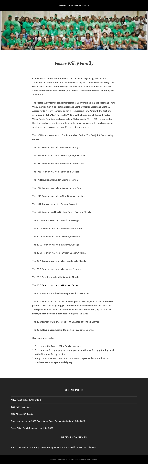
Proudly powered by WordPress (62, 459)
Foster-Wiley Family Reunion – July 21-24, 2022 (32, 428)
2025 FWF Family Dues (21, 407)
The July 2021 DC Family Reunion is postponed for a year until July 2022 (64, 447)
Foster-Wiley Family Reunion (74, 5)
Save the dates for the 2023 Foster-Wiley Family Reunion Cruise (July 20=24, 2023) (48, 421)
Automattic (93, 459)
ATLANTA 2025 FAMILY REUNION (26, 400)
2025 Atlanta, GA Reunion (22, 414)
